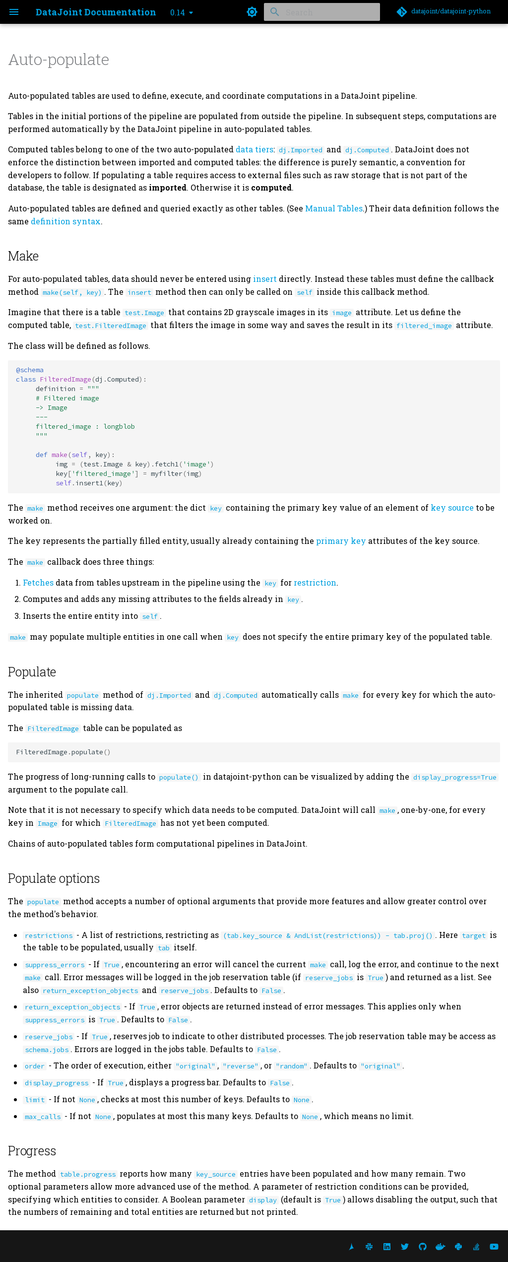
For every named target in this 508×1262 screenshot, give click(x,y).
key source (452, 507)
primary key (341, 540)
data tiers (254, 149)
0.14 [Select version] (177, 12)
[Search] (322, 12)
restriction (315, 582)
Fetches (38, 582)
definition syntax (66, 221)
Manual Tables (334, 208)
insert (265, 278)
